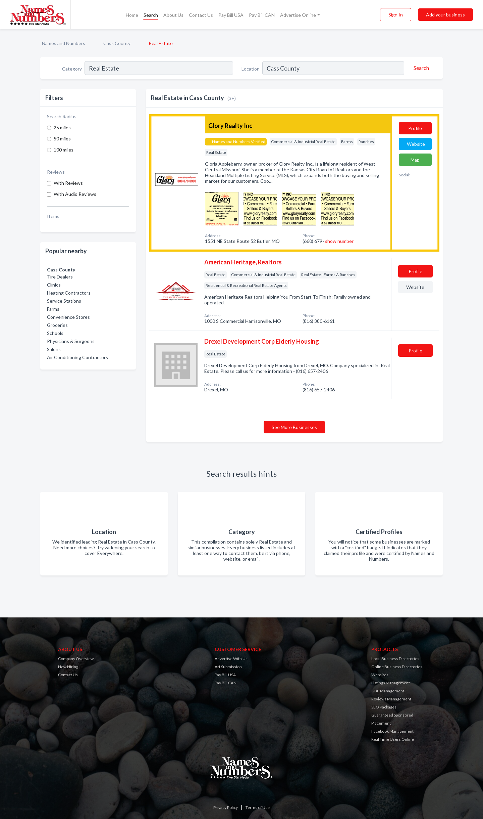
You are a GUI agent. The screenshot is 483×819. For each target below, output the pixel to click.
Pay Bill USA (231, 15)
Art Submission (228, 666)
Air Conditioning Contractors (77, 357)
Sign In (395, 14)
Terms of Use (258, 807)
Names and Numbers (63, 43)
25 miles (62, 127)
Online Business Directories (396, 666)
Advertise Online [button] (298, 15)
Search (151, 15)
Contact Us (201, 15)
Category (72, 69)
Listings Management (390, 682)
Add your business (445, 14)
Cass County (116, 43)
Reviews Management (391, 698)
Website (416, 144)
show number (339, 241)
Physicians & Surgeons (71, 341)
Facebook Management (392, 731)
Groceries (57, 325)
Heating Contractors (69, 293)
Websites (379, 674)
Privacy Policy (225, 807)
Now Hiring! (69, 666)
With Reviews (68, 183)
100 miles (63, 150)
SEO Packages (383, 706)
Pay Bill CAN (262, 15)
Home (132, 15)
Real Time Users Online (392, 739)
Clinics (54, 285)
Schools (55, 333)
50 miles (62, 138)
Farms (53, 309)
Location (250, 69)
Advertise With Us (231, 658)
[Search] (420, 68)
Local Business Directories (395, 658)
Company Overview (76, 658)
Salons (54, 349)
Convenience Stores (68, 317)
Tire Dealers (60, 276)
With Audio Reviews (75, 194)
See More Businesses (294, 427)
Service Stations (64, 301)
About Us (173, 15)
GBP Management (387, 690)
